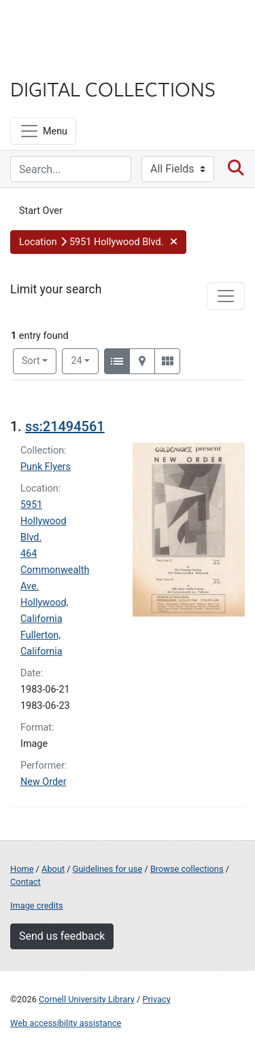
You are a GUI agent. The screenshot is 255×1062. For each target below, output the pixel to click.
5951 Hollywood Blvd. (43, 521)
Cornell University (78, 26)
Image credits (36, 905)
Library (51, 62)
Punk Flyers (45, 467)
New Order (43, 782)
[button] (98, 242)
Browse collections (187, 869)
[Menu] (43, 131)
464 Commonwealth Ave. (54, 570)
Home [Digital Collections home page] (21, 869)
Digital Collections (113, 88)
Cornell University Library (87, 999)
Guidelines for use (107, 869)
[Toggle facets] (226, 296)
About (53, 869)
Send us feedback (62, 936)
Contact (25, 882)
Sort (31, 361)
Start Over (41, 211)
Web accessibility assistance (65, 1023)
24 (85, 360)
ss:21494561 (65, 426)
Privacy (156, 999)
